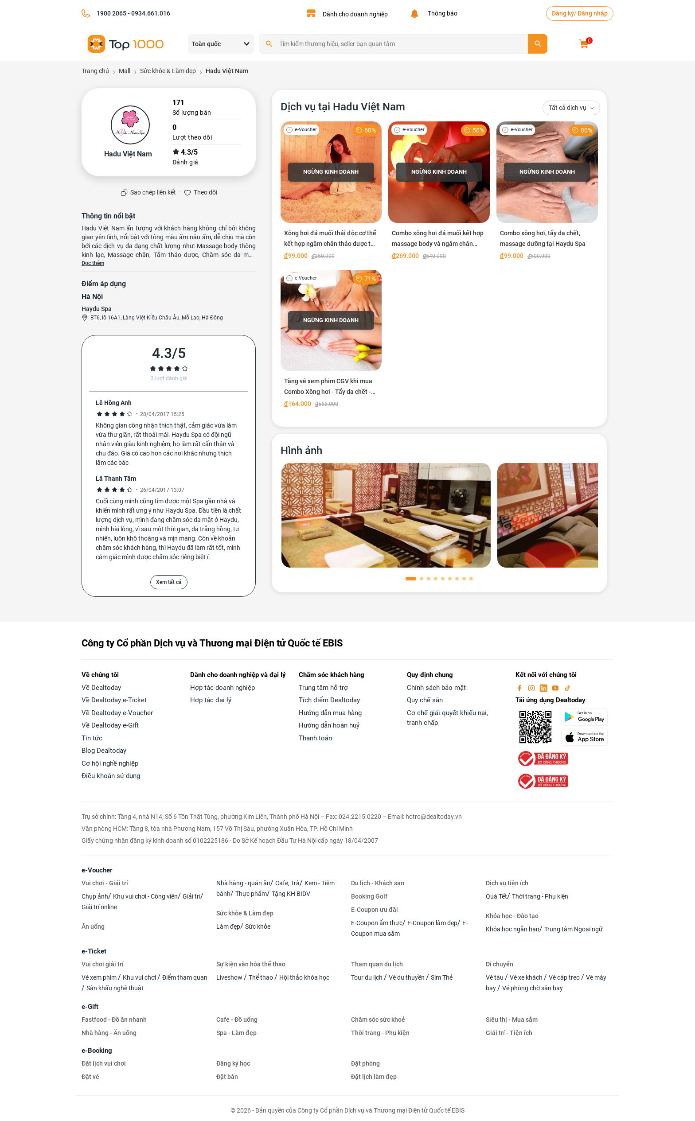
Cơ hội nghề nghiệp (110, 763)
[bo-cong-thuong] (542, 758)
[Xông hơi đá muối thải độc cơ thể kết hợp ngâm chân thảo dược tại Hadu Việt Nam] (331, 192)
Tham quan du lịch (377, 964)
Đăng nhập (593, 13)
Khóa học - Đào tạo (512, 915)
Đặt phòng (365, 1063)
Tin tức (92, 738)
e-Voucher (97, 870)
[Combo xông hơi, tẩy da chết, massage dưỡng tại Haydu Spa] (547, 192)
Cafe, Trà (287, 883)
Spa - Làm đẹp (236, 1032)
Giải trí (191, 896)
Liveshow (230, 977)
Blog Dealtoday (104, 751)
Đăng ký (563, 13)
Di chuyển (499, 964)
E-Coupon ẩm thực (376, 922)
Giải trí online (99, 907)
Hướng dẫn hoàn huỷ (329, 725)
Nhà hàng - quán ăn (243, 883)
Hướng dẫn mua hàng (330, 713)
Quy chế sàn (425, 700)
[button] (411, 578)
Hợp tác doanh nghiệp (222, 688)
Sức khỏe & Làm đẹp (244, 913)
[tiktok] (567, 687)
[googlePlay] (587, 717)
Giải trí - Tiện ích (509, 1032)
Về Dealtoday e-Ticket (114, 700)
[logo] (126, 43)
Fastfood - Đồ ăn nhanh (114, 1019)
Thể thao (261, 977)
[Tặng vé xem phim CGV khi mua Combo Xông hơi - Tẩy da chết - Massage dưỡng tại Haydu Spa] (331, 341)
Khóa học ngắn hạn (512, 929)
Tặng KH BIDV (291, 893)
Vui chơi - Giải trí (105, 883)
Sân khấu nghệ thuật (115, 988)
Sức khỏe (257, 926)
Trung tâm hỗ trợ (323, 688)
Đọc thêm (93, 263)
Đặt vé (90, 1076)
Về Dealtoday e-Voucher (117, 713)
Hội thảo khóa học (304, 977)
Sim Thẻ (442, 977)
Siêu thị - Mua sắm (512, 1019)
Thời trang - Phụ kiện (540, 896)
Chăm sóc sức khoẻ (378, 1019)
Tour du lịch (367, 977)
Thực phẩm (251, 893)
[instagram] (532, 687)
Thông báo (441, 13)
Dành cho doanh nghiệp (355, 14)
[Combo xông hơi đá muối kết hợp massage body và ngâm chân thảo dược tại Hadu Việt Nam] (439, 192)
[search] (537, 44)
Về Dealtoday (101, 688)
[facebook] (520, 687)
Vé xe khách (527, 977)
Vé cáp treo (565, 977)
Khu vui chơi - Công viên (145, 896)
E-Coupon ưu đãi (374, 909)
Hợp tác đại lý (210, 700)
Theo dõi (205, 192)
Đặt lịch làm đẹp (374, 1076)
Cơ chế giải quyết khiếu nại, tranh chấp (447, 718)
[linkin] (544, 687)
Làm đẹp (228, 926)
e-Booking (97, 1051)
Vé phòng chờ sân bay (532, 988)
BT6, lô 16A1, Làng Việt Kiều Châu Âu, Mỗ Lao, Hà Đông (156, 318)
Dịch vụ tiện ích (507, 883)
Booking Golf (369, 896)
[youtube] (556, 687)
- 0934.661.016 (148, 13)
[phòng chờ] (386, 515)
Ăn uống (93, 926)
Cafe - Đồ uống (237, 1019)
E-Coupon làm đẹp (432, 922)
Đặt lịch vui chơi (104, 1063)
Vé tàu (495, 977)
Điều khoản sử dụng (111, 776)
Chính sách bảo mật (436, 688)
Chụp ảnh (95, 896)
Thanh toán (315, 738)
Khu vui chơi (140, 977)
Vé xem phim (100, 977)
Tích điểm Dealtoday (329, 700)
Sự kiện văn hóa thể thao (250, 964)
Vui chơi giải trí (103, 964)
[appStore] (587, 737)
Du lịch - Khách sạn (377, 883)
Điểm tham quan (184, 977)
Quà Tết (496, 896)
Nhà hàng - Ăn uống (109, 1032)
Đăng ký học (233, 1063)
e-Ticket (94, 951)
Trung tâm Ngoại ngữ (573, 929)
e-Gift (90, 1007)
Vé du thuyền (407, 977)
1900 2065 (111, 13)
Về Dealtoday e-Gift (110, 725)
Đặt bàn (227, 1076)
